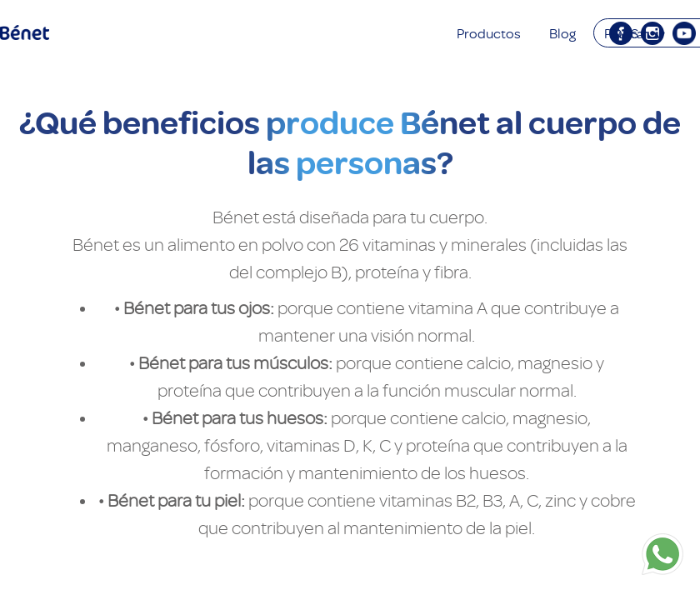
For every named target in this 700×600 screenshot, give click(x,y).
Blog (562, 34)
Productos (489, 34)
